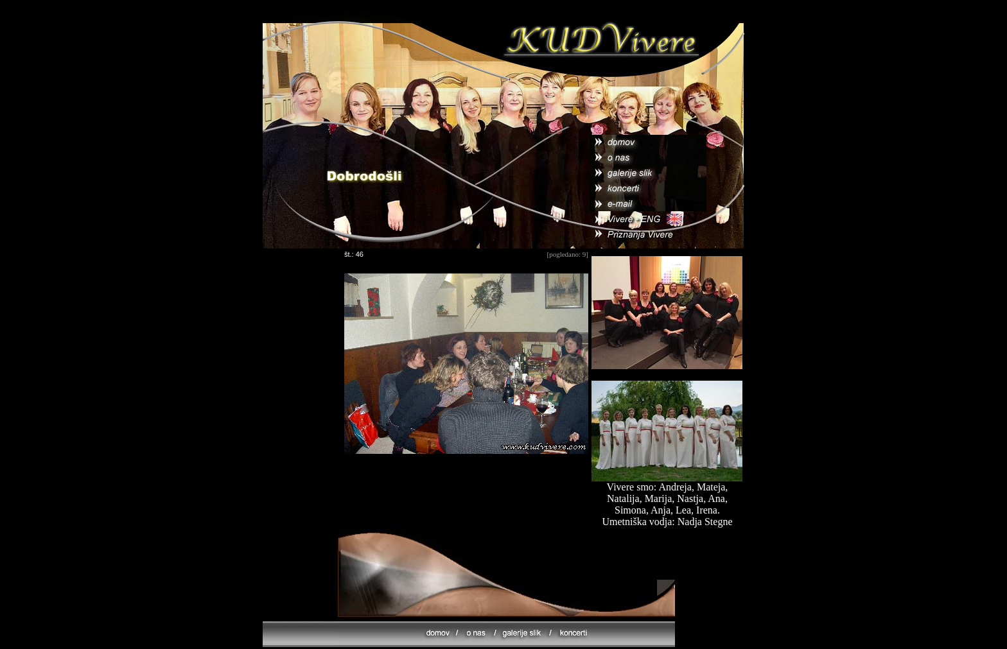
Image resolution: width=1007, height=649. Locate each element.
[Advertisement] (466, 499)
